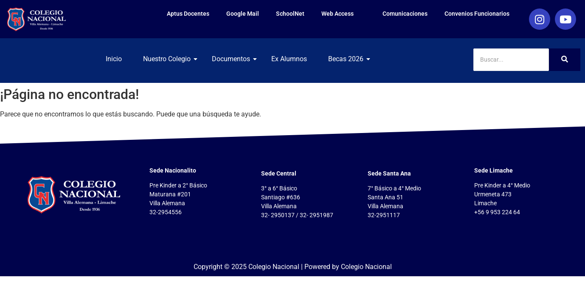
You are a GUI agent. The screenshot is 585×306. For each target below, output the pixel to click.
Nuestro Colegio (170, 59)
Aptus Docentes (188, 13)
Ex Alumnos (289, 59)
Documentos (234, 59)
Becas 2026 (349, 59)
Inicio (114, 59)
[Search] (511, 59)
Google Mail (242, 13)
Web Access (343, 13)
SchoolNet (290, 13)
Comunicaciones (405, 13)
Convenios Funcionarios (476, 13)
